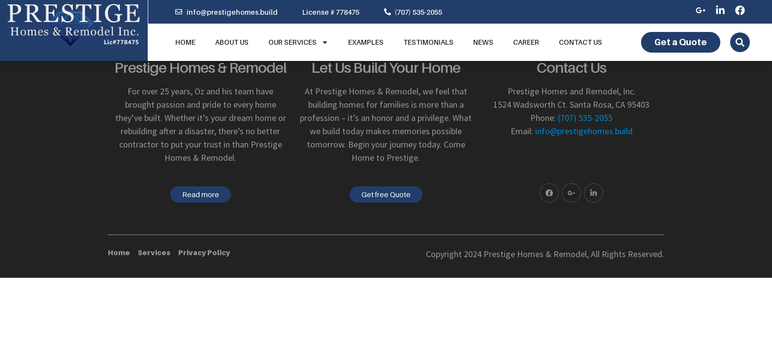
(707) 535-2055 (585, 117)
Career (526, 42)
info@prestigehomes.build (584, 131)
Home (185, 42)
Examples (366, 42)
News (483, 42)
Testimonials (428, 42)
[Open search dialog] (740, 42)
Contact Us (580, 42)
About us (232, 42)
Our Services (298, 42)
